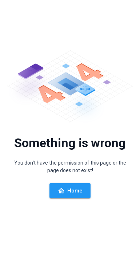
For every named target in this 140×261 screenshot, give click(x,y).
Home (70, 190)
